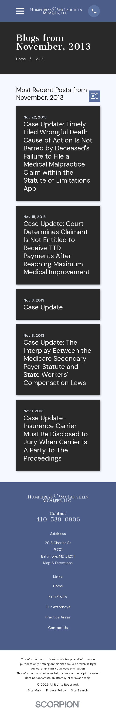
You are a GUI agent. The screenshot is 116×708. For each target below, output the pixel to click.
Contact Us (58, 627)
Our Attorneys (58, 606)
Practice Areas (58, 617)
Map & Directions (58, 562)
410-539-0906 (58, 519)
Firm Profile (58, 596)
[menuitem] (34, 690)
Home (58, 585)
